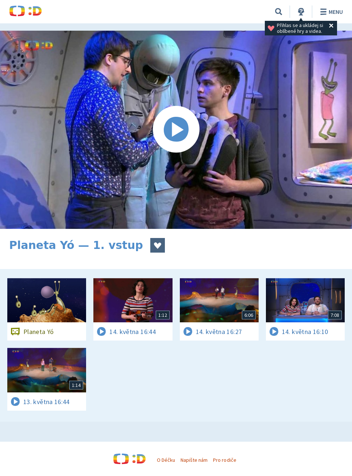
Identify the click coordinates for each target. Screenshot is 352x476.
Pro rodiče (224, 460)
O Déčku (166, 460)
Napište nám (194, 460)
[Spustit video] (176, 130)
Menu (330, 11)
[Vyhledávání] (279, 11)
